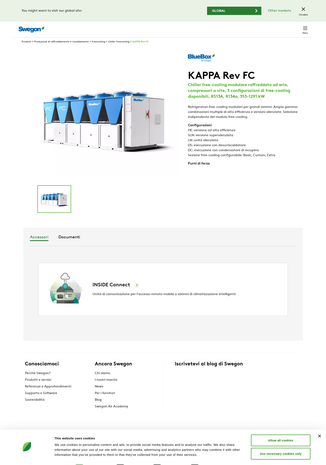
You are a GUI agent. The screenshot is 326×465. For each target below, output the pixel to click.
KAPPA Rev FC (140, 49)
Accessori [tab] (147, 245)
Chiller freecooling (119, 49)
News (99, 394)
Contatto (297, 27)
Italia (277, 27)
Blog (98, 407)
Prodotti (26, 49)
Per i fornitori (105, 401)
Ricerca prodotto (196, 27)
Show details (218, 457)
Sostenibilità (34, 407)
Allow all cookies (280, 429)
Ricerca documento (232, 27)
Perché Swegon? (38, 381)
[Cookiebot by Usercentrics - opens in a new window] (27, 457)
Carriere (260, 27)
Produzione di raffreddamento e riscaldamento (61, 49)
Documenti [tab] (177, 245)
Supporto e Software (41, 401)
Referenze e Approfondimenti (48, 394)
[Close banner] (319, 424)
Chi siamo (102, 381)
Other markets (279, 10)
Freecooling (98, 49)
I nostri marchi (106, 387)
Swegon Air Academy (111, 414)
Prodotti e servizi (38, 387)
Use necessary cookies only (280, 442)
